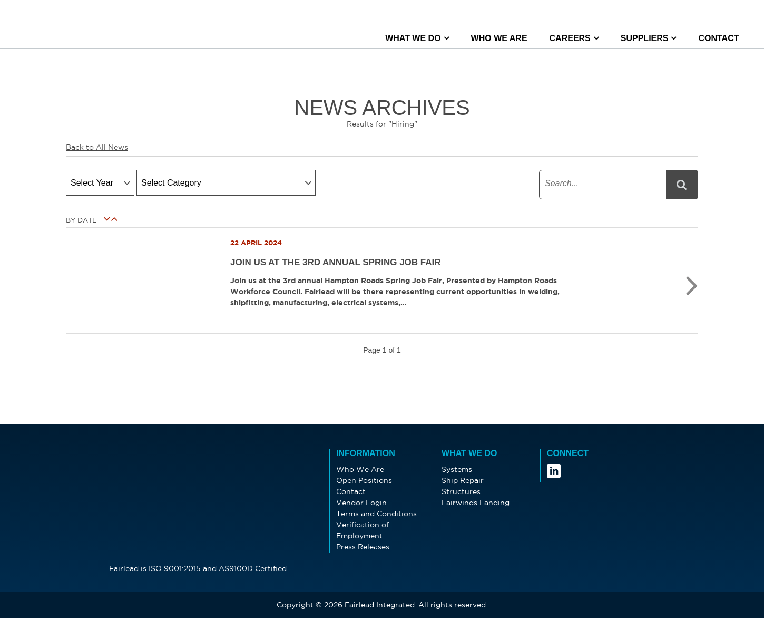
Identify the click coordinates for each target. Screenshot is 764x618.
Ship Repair (463, 480)
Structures (461, 491)
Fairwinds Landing (476, 502)
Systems (457, 469)
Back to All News (97, 147)
